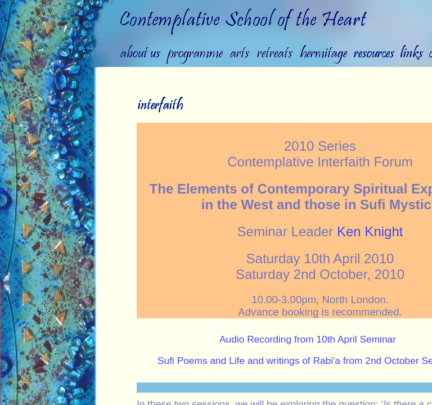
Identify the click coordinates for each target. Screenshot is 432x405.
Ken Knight (370, 231)
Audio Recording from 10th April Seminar (307, 339)
